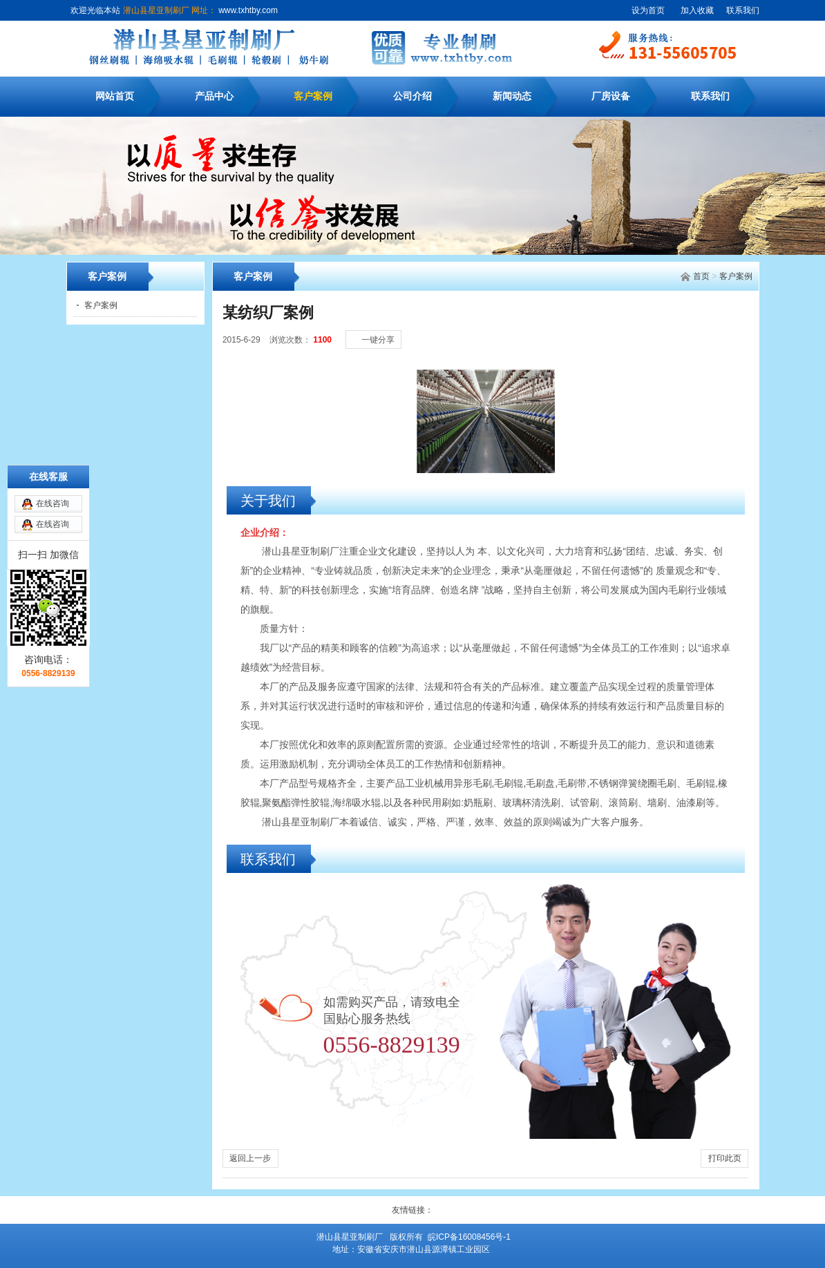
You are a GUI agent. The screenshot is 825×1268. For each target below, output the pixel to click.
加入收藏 (697, 10)
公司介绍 (412, 96)
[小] (703, 325)
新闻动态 (512, 96)
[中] (717, 325)
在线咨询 (52, 438)
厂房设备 (610, 96)
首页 (701, 276)
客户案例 (313, 96)
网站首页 (114, 96)
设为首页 (648, 10)
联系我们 (742, 10)
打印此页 (724, 1158)
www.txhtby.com (247, 10)
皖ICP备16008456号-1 (469, 1237)
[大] (731, 325)
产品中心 (214, 96)
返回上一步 (250, 1158)
